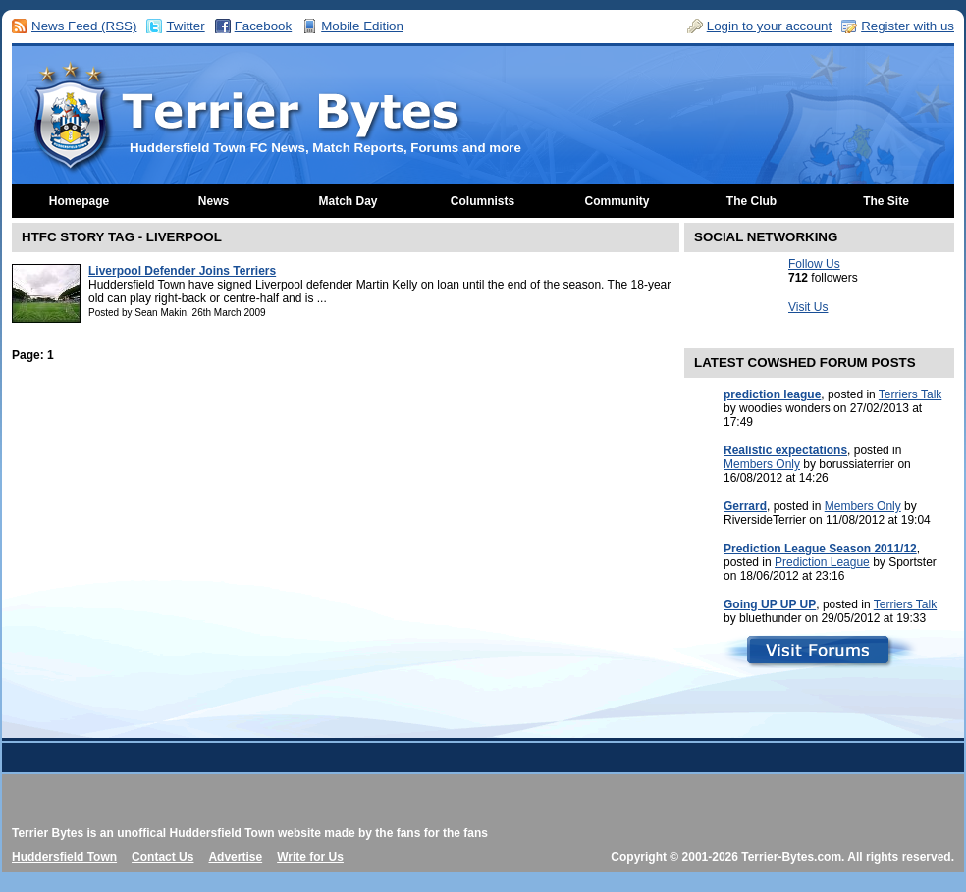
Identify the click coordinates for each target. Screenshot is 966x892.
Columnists (482, 201)
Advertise (235, 857)
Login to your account (769, 26)
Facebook (264, 26)
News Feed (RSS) (83, 26)
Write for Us (310, 857)
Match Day (347, 201)
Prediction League (822, 562)
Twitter (185, 26)
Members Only (762, 464)
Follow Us (814, 264)
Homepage (79, 201)
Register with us (907, 26)
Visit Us (808, 307)
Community (617, 201)
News (213, 201)
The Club (751, 201)
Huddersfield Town (64, 857)
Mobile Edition (362, 26)
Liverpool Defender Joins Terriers (182, 271)
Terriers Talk (910, 394)
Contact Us (162, 857)
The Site (886, 201)
